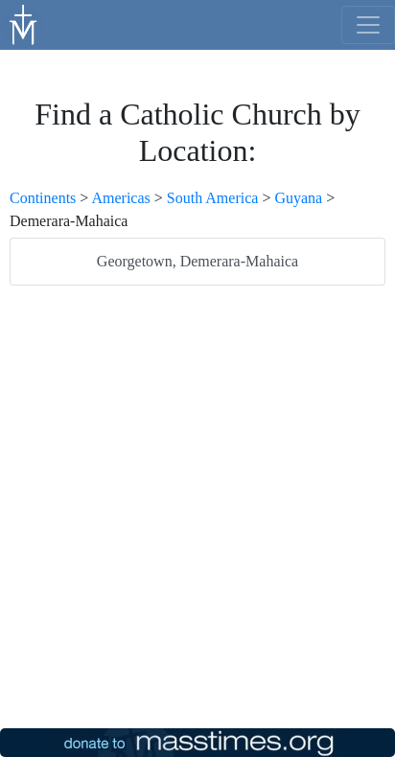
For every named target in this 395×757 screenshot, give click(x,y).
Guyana (298, 198)
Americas (120, 198)
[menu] (368, 25)
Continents (43, 198)
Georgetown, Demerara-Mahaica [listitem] (197, 261)
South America (213, 198)
